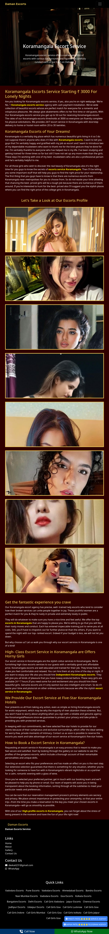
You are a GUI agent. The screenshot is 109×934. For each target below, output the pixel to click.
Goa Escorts (67, 896)
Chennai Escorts (91, 901)
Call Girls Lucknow (72, 907)
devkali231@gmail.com (19, 865)
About (8, 846)
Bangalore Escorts (16, 901)
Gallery (9, 850)
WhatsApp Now (81, 931)
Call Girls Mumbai (35, 912)
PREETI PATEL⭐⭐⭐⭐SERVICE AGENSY (86, 918)
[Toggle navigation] (100, 4)
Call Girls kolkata (72, 912)
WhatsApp (12, 868)
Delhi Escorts (35, 901)
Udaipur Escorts (35, 907)
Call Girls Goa (53, 907)
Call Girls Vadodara (54, 901)
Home (8, 843)
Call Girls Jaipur (91, 912)
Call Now (27, 931)
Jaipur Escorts (73, 901)
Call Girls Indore (15, 912)
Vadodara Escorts (14, 890)
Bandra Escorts (94, 890)
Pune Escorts (33, 890)
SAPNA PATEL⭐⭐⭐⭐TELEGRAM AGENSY (85, 924)
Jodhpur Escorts (17, 907)
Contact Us (11, 853)
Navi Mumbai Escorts (26, 896)
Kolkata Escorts (83, 896)
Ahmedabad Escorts (73, 890)
